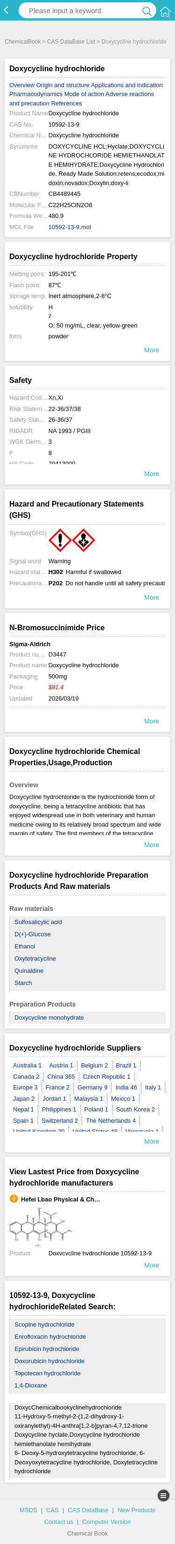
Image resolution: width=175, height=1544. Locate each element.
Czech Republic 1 (107, 1076)
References (66, 103)
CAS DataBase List (71, 41)
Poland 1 (96, 1109)
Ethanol (24, 946)
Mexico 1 (123, 1098)
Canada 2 (26, 1076)
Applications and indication (127, 85)
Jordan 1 (54, 1098)
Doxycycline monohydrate (49, 1017)
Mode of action (84, 93)
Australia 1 (27, 1065)
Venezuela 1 (142, 1131)
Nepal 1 (23, 1109)
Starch (23, 982)
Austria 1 (61, 1065)
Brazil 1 (126, 1065)
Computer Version (106, 1521)
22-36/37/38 (65, 408)
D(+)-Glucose (32, 934)
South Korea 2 (135, 1109)
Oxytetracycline (35, 958)
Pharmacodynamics (36, 93)
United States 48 (95, 1131)
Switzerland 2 (60, 1120)
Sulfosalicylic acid (38, 921)
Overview (22, 85)
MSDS (28, 1510)
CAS (52, 1510)
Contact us (58, 1521)
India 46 (126, 1087)
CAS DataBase (88, 1510)
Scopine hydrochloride (44, 1324)
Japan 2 (24, 1098)
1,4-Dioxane (30, 1385)
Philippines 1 (59, 1109)
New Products (136, 1510)
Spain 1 (23, 1120)
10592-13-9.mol (70, 227)
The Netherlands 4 (111, 1120)
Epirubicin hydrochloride (46, 1348)
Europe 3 (25, 1087)
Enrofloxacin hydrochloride (50, 1336)
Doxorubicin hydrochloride (49, 1361)
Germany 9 (92, 1087)
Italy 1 (153, 1087)
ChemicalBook (23, 41)
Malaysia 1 (88, 1098)
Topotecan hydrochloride (47, 1373)
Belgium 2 (94, 1065)
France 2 (58, 1087)
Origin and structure (63, 85)
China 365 (61, 1076)
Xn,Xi (56, 397)
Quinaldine (28, 970)
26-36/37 (60, 419)
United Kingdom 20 (39, 1131)
